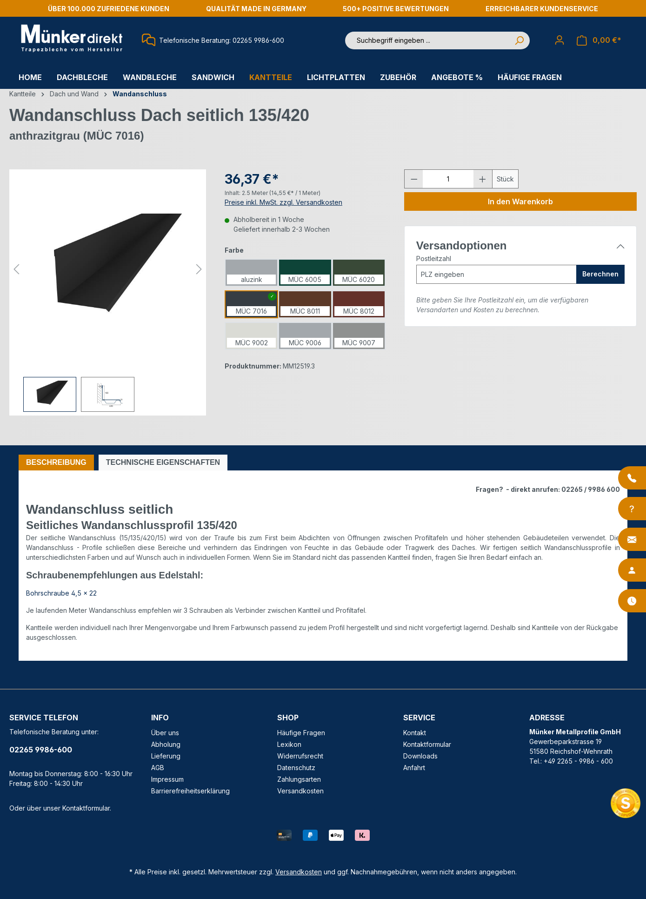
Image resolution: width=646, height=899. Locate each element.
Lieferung (165, 756)
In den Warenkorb (520, 201)
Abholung (165, 744)
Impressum (167, 779)
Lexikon (289, 744)
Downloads (420, 756)
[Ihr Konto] (559, 40)
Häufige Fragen (301, 733)
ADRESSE (547, 717)
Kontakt (414, 733)
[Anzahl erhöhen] (483, 178)
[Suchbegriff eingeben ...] (427, 40)
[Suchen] (519, 40)
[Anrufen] (632, 478)
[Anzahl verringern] (414, 178)
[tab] (56, 462)
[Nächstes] (199, 269)
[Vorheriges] (16, 269)
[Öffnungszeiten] (632, 600)
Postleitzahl (433, 258)
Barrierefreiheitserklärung (190, 791)
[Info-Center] (632, 508)
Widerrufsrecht (300, 756)
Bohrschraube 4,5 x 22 (61, 593)
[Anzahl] (448, 178)
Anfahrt (414, 768)
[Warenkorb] (599, 40)
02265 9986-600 (40, 749)
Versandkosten (300, 791)
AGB (157, 768)
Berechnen (600, 274)
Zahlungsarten (299, 779)
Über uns (165, 733)
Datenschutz (296, 768)
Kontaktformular (86, 808)
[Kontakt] (632, 539)
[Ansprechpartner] (632, 570)
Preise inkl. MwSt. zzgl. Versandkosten (283, 202)
